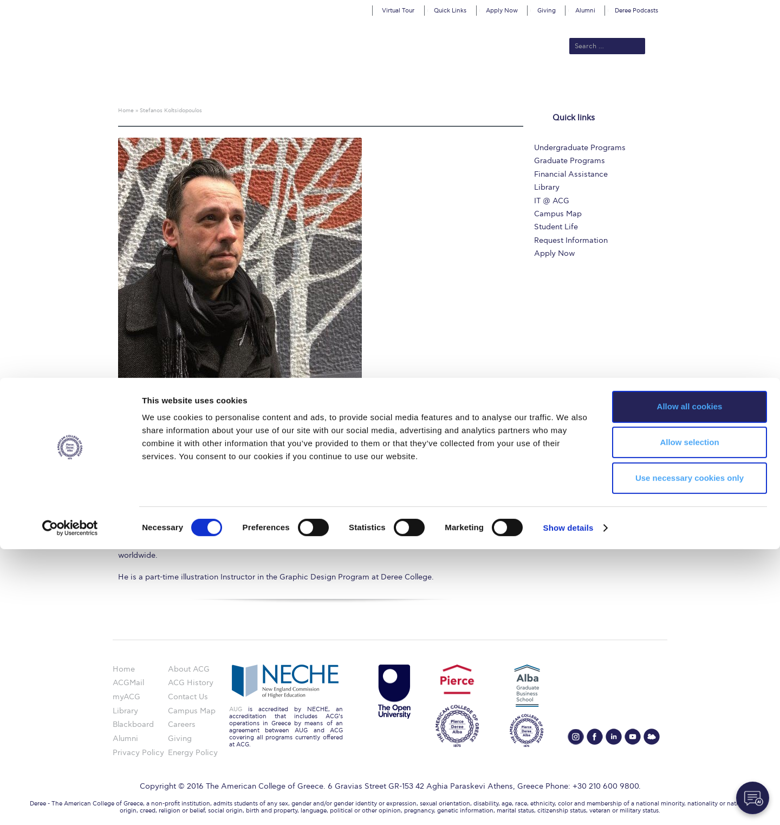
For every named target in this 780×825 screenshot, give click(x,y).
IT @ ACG (551, 200)
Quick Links (450, 10)
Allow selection (689, 718)
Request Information (571, 240)
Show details (568, 803)
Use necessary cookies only (689, 753)
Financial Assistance (571, 174)
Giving (546, 10)
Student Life (556, 226)
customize (734, 8)
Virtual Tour (398, 10)
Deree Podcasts (636, 10)
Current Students (549, 82)
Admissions (293, 82)
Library (547, 187)
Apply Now (502, 10)
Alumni (585, 10)
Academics (344, 82)
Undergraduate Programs (580, 147)
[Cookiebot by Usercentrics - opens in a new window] (70, 804)
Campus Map (558, 213)
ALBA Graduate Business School (439, 82)
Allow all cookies (690, 682)
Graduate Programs (569, 160)
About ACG (241, 82)
